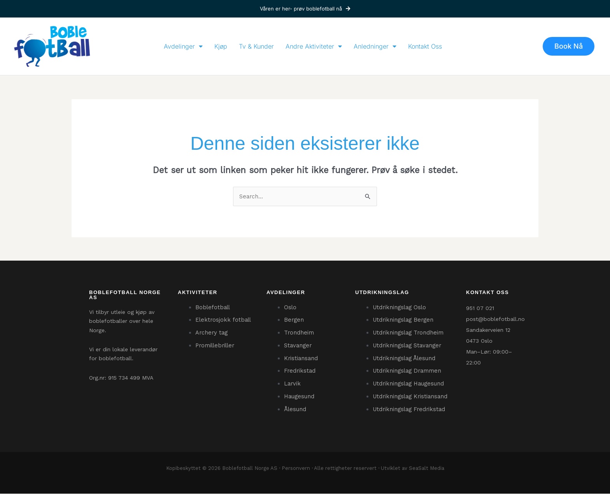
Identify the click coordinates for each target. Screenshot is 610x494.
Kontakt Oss (425, 46)
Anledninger (375, 46)
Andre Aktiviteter (314, 46)
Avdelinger (183, 46)
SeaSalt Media (426, 468)
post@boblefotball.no (495, 319)
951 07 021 (480, 308)
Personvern (296, 468)
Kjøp (220, 46)
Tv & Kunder (256, 46)
